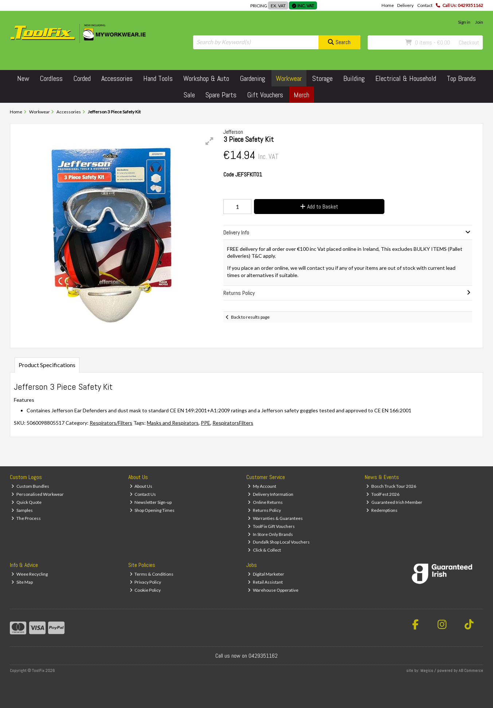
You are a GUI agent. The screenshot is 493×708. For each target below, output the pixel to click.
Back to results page (250, 317)
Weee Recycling (29, 574)
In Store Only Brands (270, 534)
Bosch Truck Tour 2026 (391, 486)
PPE (205, 423)
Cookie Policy (145, 590)
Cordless (51, 78)
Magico (426, 670)
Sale (189, 95)
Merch (301, 95)
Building (354, 78)
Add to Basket (319, 206)
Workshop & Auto (206, 78)
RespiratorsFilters (232, 423)
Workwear (289, 78)
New (23, 78)
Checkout (469, 42)
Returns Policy (264, 510)
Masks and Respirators (173, 423)
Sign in (464, 22)
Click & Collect (264, 550)
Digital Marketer (266, 574)
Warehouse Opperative (273, 590)
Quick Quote (26, 502)
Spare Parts (221, 95)
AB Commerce (471, 670)
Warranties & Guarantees (275, 518)
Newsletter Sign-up (151, 502)
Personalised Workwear (37, 494)
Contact (425, 5)
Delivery (405, 5)
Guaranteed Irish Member (394, 502)
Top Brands (461, 78)
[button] (209, 141)
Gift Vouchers (265, 95)
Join (479, 22)
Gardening (252, 78)
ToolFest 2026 (382, 494)
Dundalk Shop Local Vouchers (279, 542)
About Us (141, 486)
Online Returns (265, 502)
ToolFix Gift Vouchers (271, 526)
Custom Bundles (30, 486)
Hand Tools (158, 78)
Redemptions (382, 510)
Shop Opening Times (152, 510)
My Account (262, 486)
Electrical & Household (405, 78)
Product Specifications (47, 364)
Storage (322, 78)
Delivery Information (270, 494)
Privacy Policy (145, 582)
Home (388, 5)
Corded (82, 78)
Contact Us (143, 494)
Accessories (117, 78)
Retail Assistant (265, 582)
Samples (22, 510)
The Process (26, 518)
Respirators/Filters (111, 423)
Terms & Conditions (152, 574)
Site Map (22, 582)
